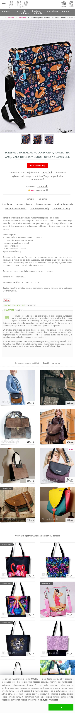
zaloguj (71, 6)
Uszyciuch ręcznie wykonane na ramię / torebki (37, 536)
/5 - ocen (36, 190)
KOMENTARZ (13, 310)
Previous (5, 72)
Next (70, 72)
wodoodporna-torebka (16, 208)
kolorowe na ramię (61, 208)
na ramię (43, 199)
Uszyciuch (47, 172)
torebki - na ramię (51, 363)
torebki (30, 199)
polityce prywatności (49, 700)
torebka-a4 (7, 204)
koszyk (63, 6)
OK (61, 707)
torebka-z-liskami (24, 204)
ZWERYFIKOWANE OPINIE (19, 305)
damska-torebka (43, 204)
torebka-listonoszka (63, 204)
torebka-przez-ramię (39, 208)
